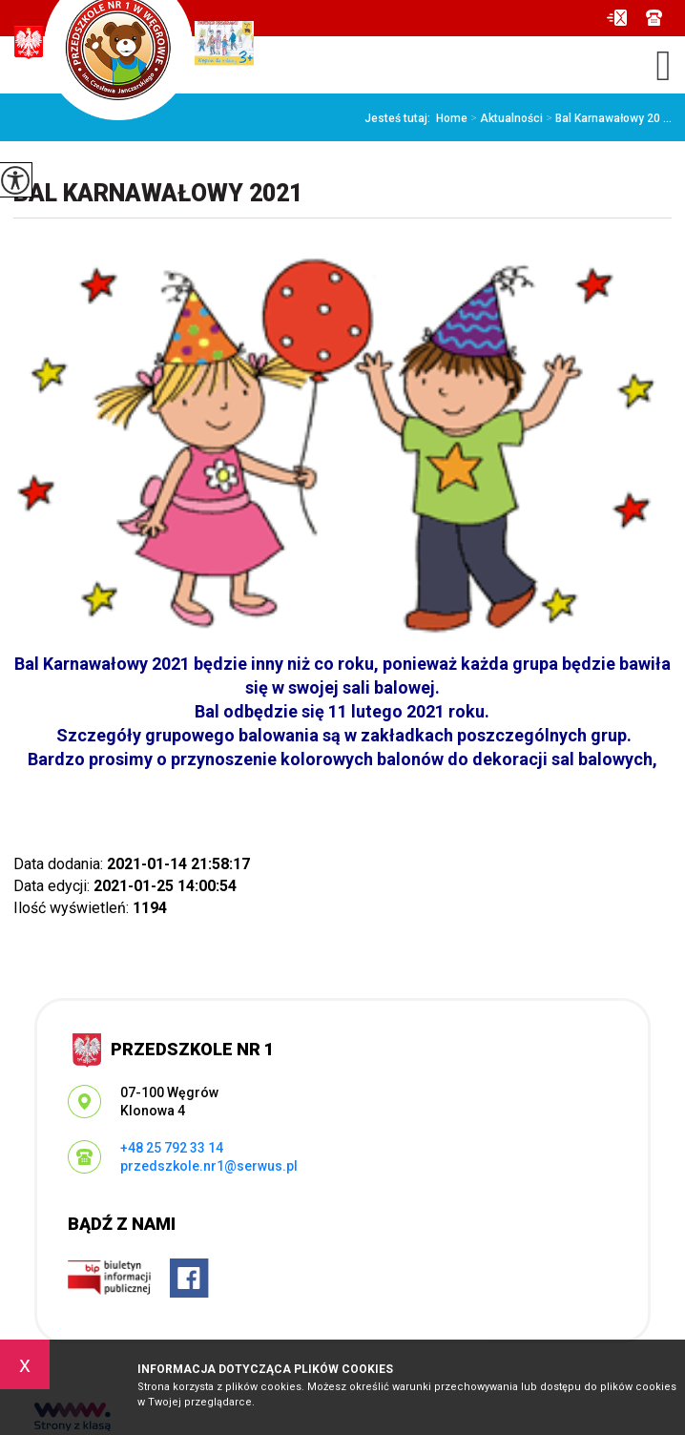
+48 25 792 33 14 (654, 18)
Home (451, 118)
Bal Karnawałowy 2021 (157, 193)
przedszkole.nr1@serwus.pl (617, 18)
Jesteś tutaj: (400, 118)
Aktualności (505, 118)
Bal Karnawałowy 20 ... (607, 118)
